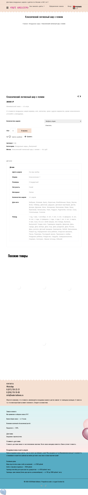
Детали (9, 161)
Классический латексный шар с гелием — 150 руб (29, 149)
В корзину (24, 131)
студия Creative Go (58, 481)
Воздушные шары (34, 24)
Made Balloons (36, 481)
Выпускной (33, 146)
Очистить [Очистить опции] (49, 125)
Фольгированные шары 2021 (80, 97)
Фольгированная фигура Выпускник (78, 97)
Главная (25, 24)
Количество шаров (13, 121)
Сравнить (29, 136)
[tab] (11, 161)
